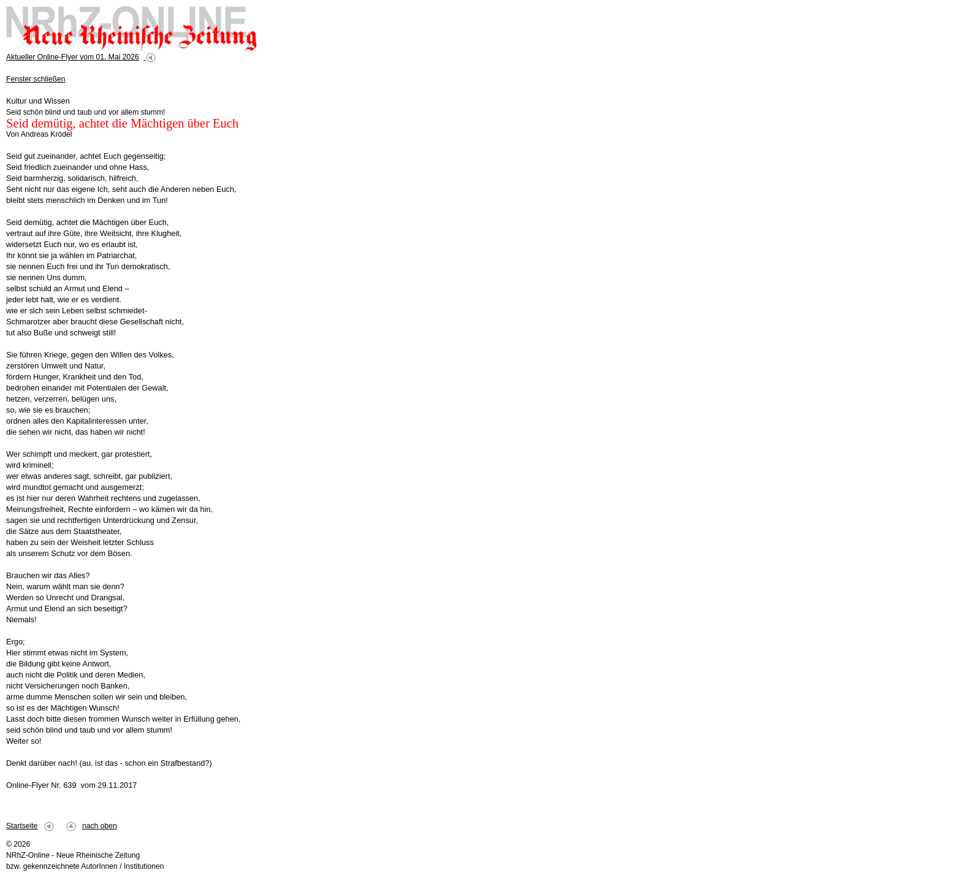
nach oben (99, 826)
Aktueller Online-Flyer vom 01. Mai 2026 (72, 57)
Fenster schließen (36, 79)
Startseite (21, 826)
